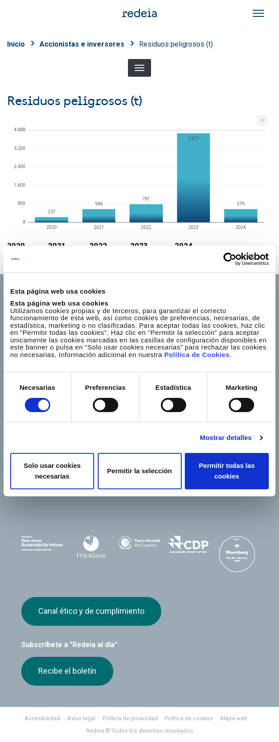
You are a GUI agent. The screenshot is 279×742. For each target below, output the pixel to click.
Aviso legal (81, 718)
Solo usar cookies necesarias (52, 471)
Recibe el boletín (67, 670)
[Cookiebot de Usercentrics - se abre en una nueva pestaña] (230, 259)
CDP (188, 545)
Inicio (16, 44)
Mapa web (233, 718)
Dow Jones (42, 545)
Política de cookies (189, 718)
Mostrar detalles (226, 437)
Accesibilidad (42, 718)
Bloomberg (237, 554)
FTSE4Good (91, 547)
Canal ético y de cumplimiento (91, 611)
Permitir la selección (139, 471)
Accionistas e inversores (82, 44)
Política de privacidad (130, 718)
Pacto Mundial (139, 545)
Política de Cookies (197, 354)
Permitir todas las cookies (227, 471)
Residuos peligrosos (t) (176, 44)
